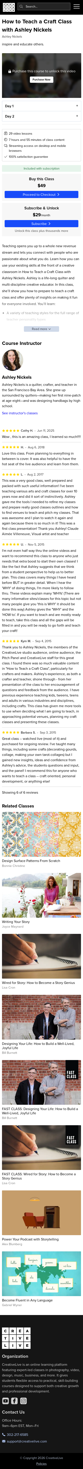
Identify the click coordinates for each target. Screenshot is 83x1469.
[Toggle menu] (76, 6)
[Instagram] (23, 1400)
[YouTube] (5, 1400)
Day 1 (9, 105)
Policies (41, 1463)
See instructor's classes (20, 413)
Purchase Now (41, 79)
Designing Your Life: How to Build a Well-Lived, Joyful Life (38, 1045)
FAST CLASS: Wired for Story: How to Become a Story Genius (39, 1176)
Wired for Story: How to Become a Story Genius (38, 982)
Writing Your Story (16, 921)
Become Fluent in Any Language (27, 1300)
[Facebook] (14, 1400)
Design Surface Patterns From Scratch (31, 860)
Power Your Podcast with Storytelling (30, 1239)
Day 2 (9, 116)
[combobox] (44, 6)
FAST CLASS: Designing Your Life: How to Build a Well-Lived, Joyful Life (40, 1110)
